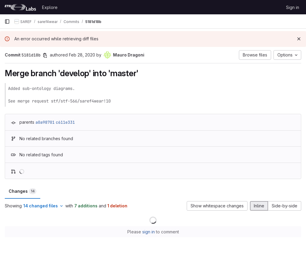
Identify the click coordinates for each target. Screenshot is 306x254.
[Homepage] (20, 7)
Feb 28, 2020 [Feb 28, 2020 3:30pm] (82, 54)
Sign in (292, 7)
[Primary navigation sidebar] (7, 21)
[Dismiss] (298, 38)
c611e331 (65, 122)
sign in (148, 231)
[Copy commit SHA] (45, 55)
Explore (50, 7)
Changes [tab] (22, 191)
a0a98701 (45, 122)
